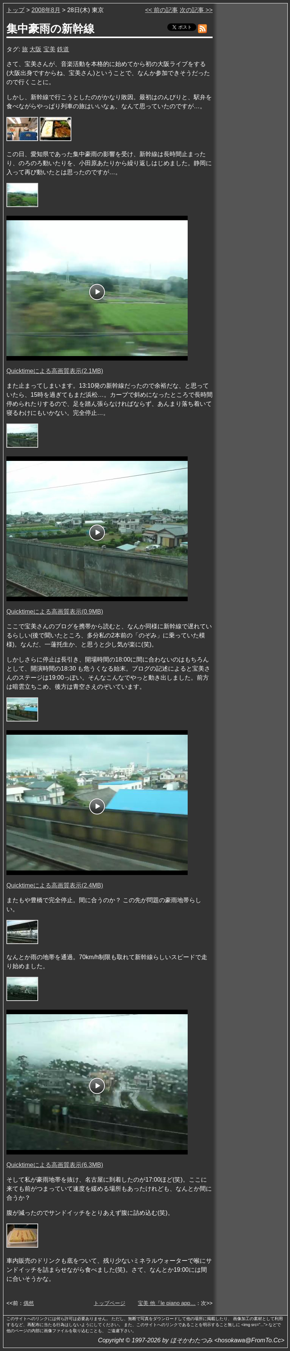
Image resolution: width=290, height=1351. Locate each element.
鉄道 (63, 49)
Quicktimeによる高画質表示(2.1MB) (54, 371)
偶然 (28, 1303)
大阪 (35, 49)
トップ (15, 10)
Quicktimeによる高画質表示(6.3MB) (54, 1165)
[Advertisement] (251, 120)
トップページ (109, 1303)
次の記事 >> (196, 10)
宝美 (49, 49)
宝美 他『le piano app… (167, 1303)
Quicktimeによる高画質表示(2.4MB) (54, 885)
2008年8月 (45, 10)
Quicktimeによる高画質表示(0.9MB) (54, 611)
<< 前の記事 (161, 10)
